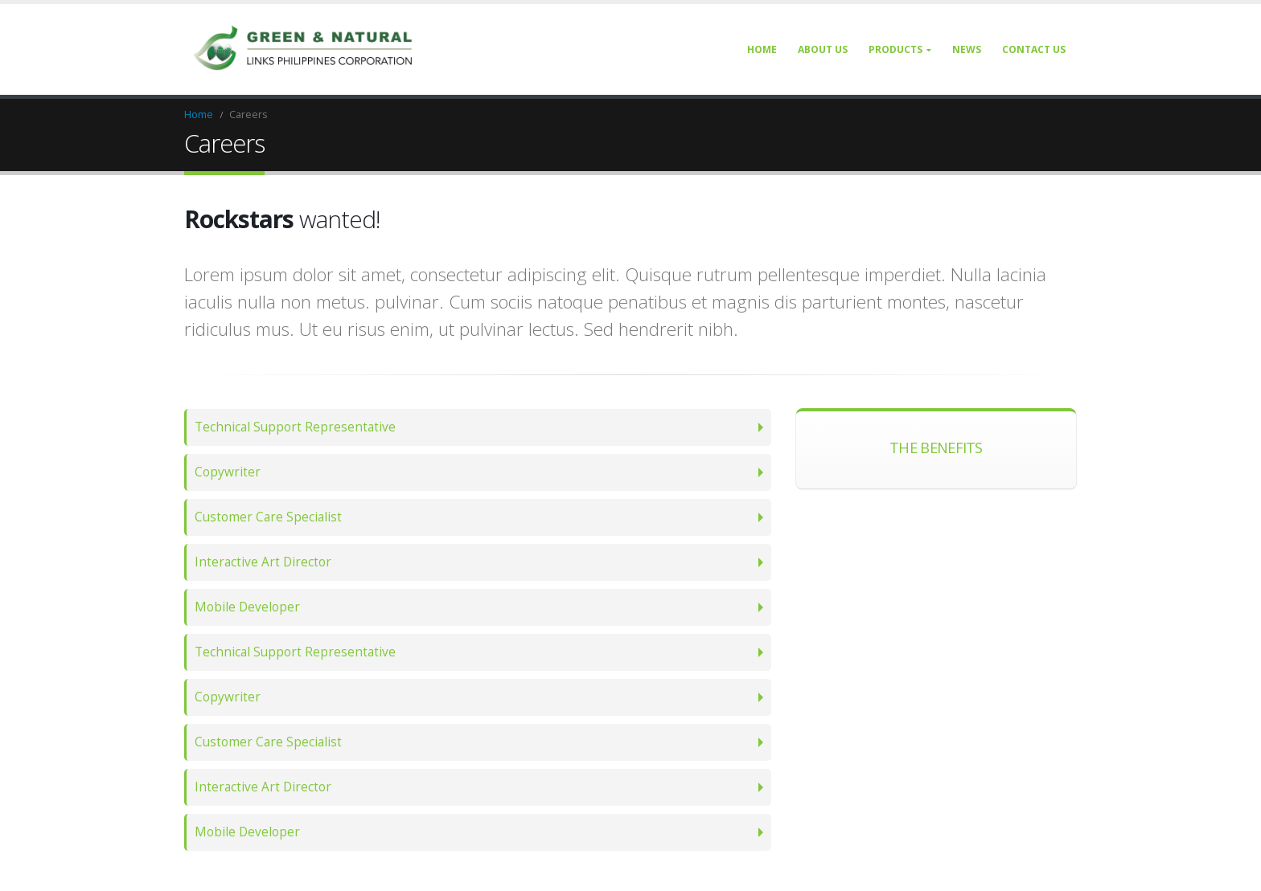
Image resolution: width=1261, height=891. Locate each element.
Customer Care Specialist (268, 517)
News (966, 49)
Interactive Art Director (263, 562)
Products (895, 49)
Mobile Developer (247, 607)
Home (762, 49)
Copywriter (228, 472)
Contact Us (1034, 49)
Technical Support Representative (295, 427)
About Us (823, 49)
